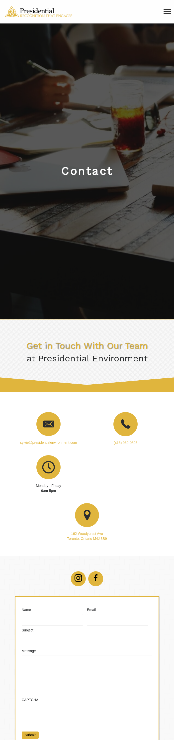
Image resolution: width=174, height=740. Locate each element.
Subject (27, 630)
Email (91, 610)
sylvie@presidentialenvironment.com (48, 442)
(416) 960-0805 (126, 443)
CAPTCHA (30, 700)
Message (29, 651)
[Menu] (167, 11)
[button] (78, 578)
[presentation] (59, 714)
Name (26, 610)
